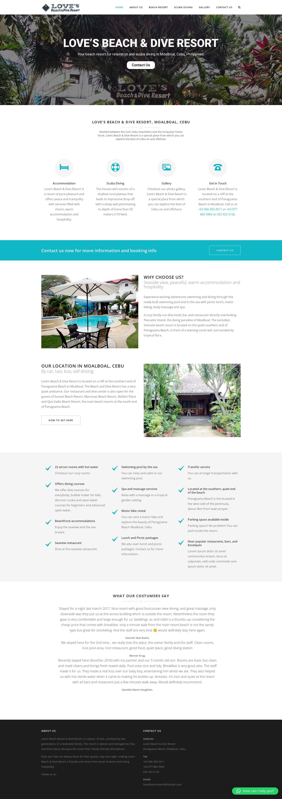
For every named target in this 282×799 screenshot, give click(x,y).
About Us (136, 7)
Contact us (143, 549)
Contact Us (224, 7)
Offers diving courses (69, 484)
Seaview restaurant (68, 543)
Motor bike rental (133, 511)
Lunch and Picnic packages (139, 538)
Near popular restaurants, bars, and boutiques (212, 543)
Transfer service (199, 467)
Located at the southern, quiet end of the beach (211, 491)
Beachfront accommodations (75, 521)
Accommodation (64, 183)
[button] (255, 791)
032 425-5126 (226, 214)
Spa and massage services (139, 489)
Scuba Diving (183, 7)
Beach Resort (158, 7)
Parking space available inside (208, 519)
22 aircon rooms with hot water (76, 467)
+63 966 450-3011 (210, 209)
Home (119, 7)
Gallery (204, 7)
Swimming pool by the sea (139, 467)
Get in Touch (218, 183)
